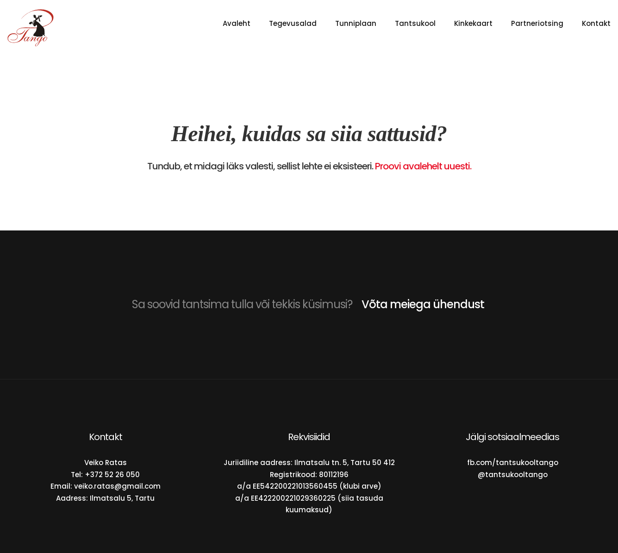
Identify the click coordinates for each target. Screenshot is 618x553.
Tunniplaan (355, 23)
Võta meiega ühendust (423, 304)
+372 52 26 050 (112, 474)
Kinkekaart (473, 23)
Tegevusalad (293, 23)
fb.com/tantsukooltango (512, 462)
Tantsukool (415, 23)
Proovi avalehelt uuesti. (423, 166)
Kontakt (596, 23)
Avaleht (236, 23)
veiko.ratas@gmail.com (117, 486)
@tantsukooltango (513, 474)
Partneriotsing (537, 23)
